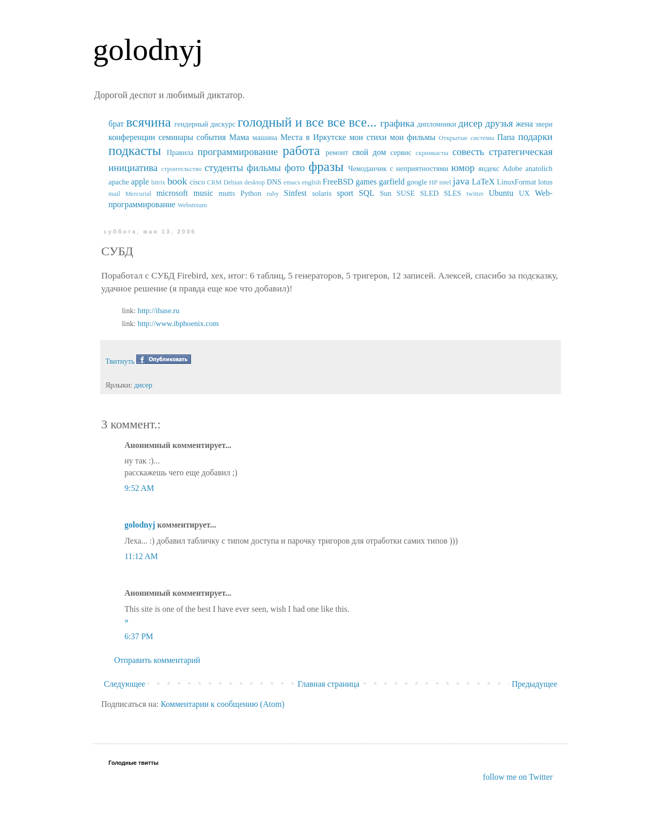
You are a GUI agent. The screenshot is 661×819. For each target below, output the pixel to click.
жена (524, 123)
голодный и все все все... (307, 122)
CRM (214, 182)
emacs (292, 182)
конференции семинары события (167, 137)
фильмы (264, 167)
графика (397, 123)
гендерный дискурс (205, 124)
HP (433, 182)
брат (116, 123)
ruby (272, 193)
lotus (545, 182)
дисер (470, 123)
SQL (366, 193)
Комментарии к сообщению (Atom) (223, 704)
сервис (401, 152)
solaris (322, 193)
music (203, 193)
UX (524, 193)
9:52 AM (139, 488)
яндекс (488, 168)
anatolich (539, 168)
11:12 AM (141, 556)
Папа (506, 137)
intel (445, 182)
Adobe (512, 168)
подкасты (134, 150)
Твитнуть (120, 361)
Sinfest (295, 193)
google (417, 182)
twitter (474, 193)
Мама (239, 137)
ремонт (336, 152)
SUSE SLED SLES (429, 193)
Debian (233, 182)
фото (295, 167)
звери (544, 124)
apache (118, 182)
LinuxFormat (516, 182)
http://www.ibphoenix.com (178, 323)
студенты (223, 167)
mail (114, 193)
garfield (392, 181)
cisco (197, 182)
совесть (468, 151)
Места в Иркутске (313, 137)
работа (301, 150)
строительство (181, 169)
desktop (254, 182)
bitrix (158, 182)
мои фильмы (412, 137)
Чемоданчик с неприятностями (398, 168)
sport (345, 193)
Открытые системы (467, 138)
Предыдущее (534, 683)
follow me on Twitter (518, 776)
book (177, 181)
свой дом (369, 152)
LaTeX (483, 181)
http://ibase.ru (159, 310)
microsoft (172, 193)
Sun (385, 193)
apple (140, 181)
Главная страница (328, 683)
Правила (180, 152)
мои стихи (367, 137)
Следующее (124, 683)
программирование (238, 151)
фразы (325, 166)
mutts (226, 193)
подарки (535, 136)
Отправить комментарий (157, 660)
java (461, 181)
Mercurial (138, 193)
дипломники (437, 124)
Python (250, 193)
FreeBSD (338, 181)
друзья (499, 123)
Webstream (192, 205)
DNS (273, 182)
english (311, 182)
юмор (463, 167)
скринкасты (432, 153)
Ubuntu (501, 193)
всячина (148, 122)
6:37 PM (138, 636)
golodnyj (148, 50)
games (366, 181)
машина (265, 137)
